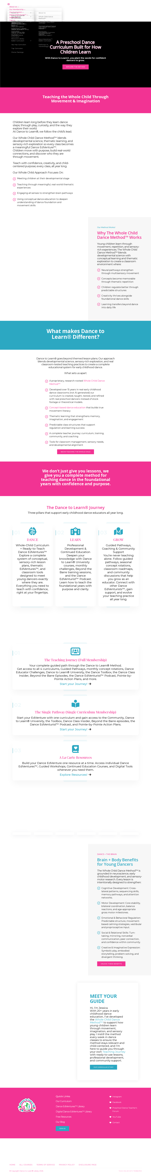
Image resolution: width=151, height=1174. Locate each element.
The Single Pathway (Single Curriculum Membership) (75, 733)
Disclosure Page (88, 1165)
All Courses (25, 1165)
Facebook (116, 1124)
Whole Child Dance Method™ (105, 1042)
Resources (14, 39)
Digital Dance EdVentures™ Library (74, 1133)
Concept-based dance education (67, 429)
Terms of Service (46, 1165)
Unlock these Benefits (111, 985)
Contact (116, 1144)
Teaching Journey (113, 1073)
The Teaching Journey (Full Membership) (75, 681)
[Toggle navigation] (8, 26)
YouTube (116, 1138)
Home (12, 1165)
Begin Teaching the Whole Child (75, 473)
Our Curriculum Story (103, 1089)
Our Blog (60, 1143)
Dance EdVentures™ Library (70, 1128)
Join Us (62, 1150)
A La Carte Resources (75, 779)
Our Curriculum (64, 1122)
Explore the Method (75, 88)
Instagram (117, 1118)
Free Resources (63, 1138)
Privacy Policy (67, 1165)
